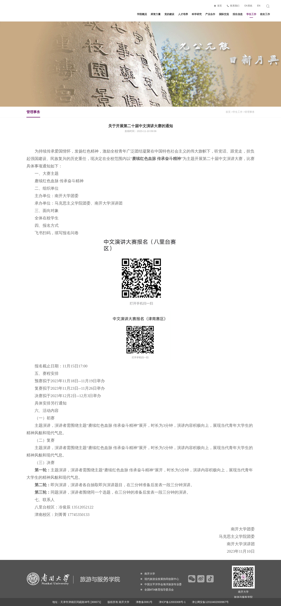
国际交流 (224, 14)
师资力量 (156, 14)
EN (258, 5)
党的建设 (169, 14)
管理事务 (33, 113)
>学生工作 (237, 111)
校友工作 (265, 14)
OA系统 (248, 5)
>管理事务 (249, 111)
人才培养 (183, 14)
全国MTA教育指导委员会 (157, 589)
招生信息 (238, 14)
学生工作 (251, 15)
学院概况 (142, 14)
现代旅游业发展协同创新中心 (160, 578)
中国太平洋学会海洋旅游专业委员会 (164, 584)
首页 (219, 5)
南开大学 (148, 573)
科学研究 (197, 14)
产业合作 (210, 14)
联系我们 (234, 5)
